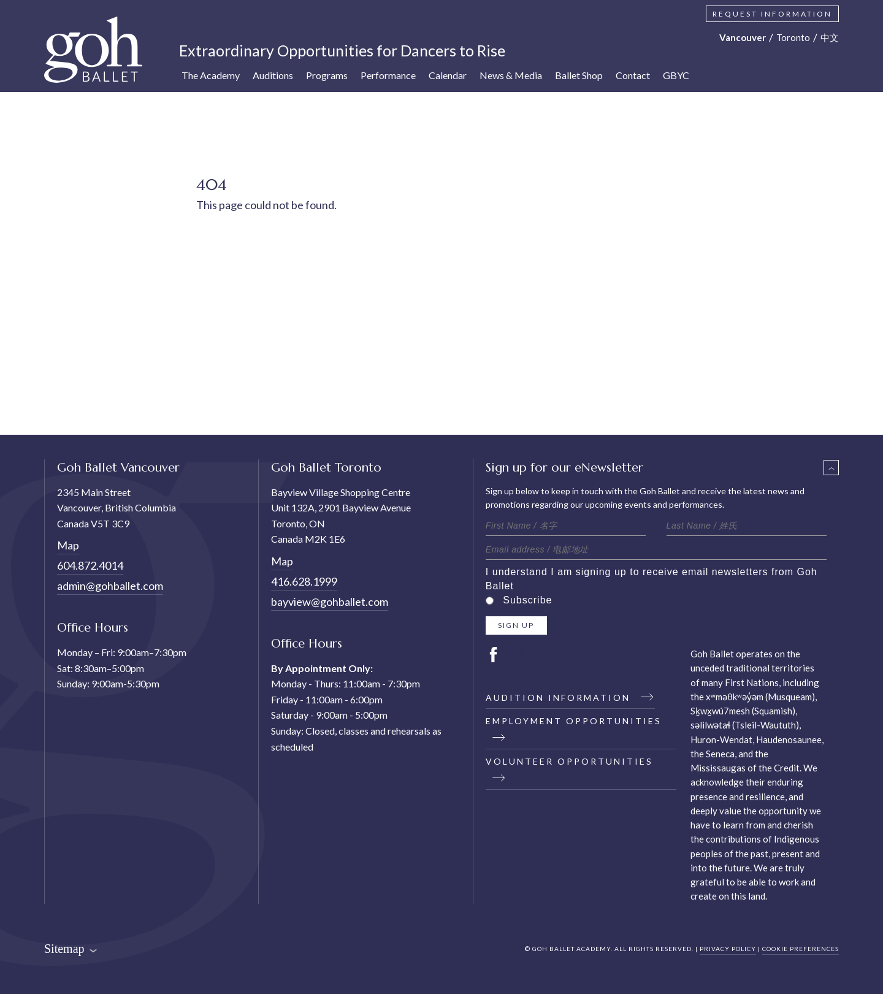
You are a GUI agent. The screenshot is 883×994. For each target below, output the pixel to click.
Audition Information (570, 697)
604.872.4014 (90, 565)
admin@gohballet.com (110, 585)
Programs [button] (327, 75)
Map (68, 545)
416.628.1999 (304, 581)
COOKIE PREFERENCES (800, 948)
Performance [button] (388, 75)
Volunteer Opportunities (569, 769)
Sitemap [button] (70, 948)
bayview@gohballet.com (329, 601)
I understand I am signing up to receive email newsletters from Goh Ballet (651, 579)
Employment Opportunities (574, 728)
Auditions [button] (273, 75)
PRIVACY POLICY (728, 948)
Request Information (772, 13)
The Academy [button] (211, 75)
